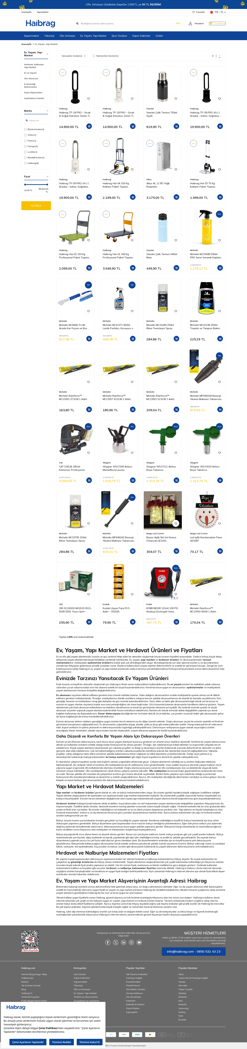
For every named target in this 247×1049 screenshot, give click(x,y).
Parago (31, 146)
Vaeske (150, 108)
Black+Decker (34, 129)
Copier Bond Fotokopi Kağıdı (193, 978)
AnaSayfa (26, 12)
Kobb (149, 604)
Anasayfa (26, 44)
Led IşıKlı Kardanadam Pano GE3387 (206, 539)
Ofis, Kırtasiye (67, 35)
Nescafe (183, 985)
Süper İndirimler (141, 35)
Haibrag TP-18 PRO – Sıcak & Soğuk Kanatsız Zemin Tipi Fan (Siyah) (75, 114)
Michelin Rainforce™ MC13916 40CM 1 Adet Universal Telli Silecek (203, 610)
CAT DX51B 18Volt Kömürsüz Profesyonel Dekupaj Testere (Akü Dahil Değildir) (74, 468)
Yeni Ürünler (80, 974)
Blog (23, 989)
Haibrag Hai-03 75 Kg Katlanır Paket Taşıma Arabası (202, 185)
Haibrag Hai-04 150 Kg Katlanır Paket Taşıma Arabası (116, 185)
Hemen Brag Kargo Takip (34, 974)
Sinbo (30, 135)
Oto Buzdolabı (133, 997)
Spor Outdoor (119, 35)
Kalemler (130, 1000)
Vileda (182, 981)
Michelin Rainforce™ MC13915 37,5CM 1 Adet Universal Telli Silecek (73, 397)
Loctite (30, 152)
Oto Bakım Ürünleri (135, 989)
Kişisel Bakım (133, 1008)
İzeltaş (182, 1012)
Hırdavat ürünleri (66, 803)
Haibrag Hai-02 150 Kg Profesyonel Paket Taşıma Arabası (74, 256)
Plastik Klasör (133, 985)
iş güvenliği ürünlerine (81, 862)
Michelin (194, 250)
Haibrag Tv (26, 993)
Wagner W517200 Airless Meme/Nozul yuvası (117, 468)
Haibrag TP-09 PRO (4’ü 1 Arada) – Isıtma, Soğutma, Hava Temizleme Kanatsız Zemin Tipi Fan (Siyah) (205, 114)
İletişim (24, 981)
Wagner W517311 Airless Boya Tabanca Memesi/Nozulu (161, 468)
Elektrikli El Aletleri (135, 1004)
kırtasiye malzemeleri (118, 757)
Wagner (107, 462)
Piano (30, 140)
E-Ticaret (112, 1045)
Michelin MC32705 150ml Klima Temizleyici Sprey (72, 539)
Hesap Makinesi (134, 993)
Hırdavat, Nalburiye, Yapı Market (34, 66)
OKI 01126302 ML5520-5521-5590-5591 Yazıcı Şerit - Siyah (75, 610)
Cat (61, 462)
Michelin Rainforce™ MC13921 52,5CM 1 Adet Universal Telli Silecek (160, 397)
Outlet (159, 35)
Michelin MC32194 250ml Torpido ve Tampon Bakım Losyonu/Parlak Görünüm (205, 326)
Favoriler (198, 12)
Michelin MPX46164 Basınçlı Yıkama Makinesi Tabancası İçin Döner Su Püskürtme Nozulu (205, 397)
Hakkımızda (27, 978)
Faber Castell (185, 989)
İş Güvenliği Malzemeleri (30, 85)
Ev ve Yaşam (30, 73)
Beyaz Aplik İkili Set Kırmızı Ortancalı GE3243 (161, 539)
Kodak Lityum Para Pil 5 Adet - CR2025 (116, 610)
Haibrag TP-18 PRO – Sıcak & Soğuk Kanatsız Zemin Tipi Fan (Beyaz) (119, 114)
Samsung (183, 1008)
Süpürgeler (131, 1012)
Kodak (106, 604)
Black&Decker (34, 157)
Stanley (182, 993)
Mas (181, 1000)
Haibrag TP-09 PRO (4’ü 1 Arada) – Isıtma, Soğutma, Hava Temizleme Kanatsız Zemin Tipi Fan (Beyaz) (74, 185)
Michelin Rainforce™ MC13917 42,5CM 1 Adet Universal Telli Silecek (116, 397)
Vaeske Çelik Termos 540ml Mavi (161, 256)
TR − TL (218, 12)
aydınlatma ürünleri (99, 662)
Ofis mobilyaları (158, 770)
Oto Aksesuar (31, 78)
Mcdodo (183, 997)
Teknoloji (49, 35)
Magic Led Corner (155, 533)
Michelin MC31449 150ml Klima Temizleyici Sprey (160, 326)
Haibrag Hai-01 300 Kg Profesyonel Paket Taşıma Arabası (118, 256)
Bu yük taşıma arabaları (68, 906)
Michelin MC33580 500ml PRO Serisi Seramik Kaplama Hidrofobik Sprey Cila (206, 256)
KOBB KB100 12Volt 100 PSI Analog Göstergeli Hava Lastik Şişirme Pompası (162, 610)
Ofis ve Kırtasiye (82, 989)
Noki (181, 1015)
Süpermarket (31, 35)
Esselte (182, 1019)
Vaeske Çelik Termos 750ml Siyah (161, 114)
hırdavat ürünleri (169, 659)
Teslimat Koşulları (30, 997)
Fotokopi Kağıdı (134, 978)
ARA (171, 23)
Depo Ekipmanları (33, 92)
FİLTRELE (36, 206)
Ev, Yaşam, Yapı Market (93, 35)
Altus (149, 179)
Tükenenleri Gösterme (106, 56)
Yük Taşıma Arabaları (136, 974)
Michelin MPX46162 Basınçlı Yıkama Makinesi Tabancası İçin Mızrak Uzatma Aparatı (118, 539)
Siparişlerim (43, 12)
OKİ (61, 604)
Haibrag (31, 163)
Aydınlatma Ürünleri (34, 98)
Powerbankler (133, 981)
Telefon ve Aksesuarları (86, 997)
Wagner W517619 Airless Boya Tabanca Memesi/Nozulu (205, 468)
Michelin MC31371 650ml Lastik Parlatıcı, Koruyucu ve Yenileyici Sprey (118, 326)
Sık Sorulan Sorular (31, 985)
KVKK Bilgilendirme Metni (34, 1000)
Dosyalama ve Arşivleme (86, 1000)
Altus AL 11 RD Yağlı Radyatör (157, 185)
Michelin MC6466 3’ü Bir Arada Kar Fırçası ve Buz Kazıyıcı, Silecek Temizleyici (74, 326)
